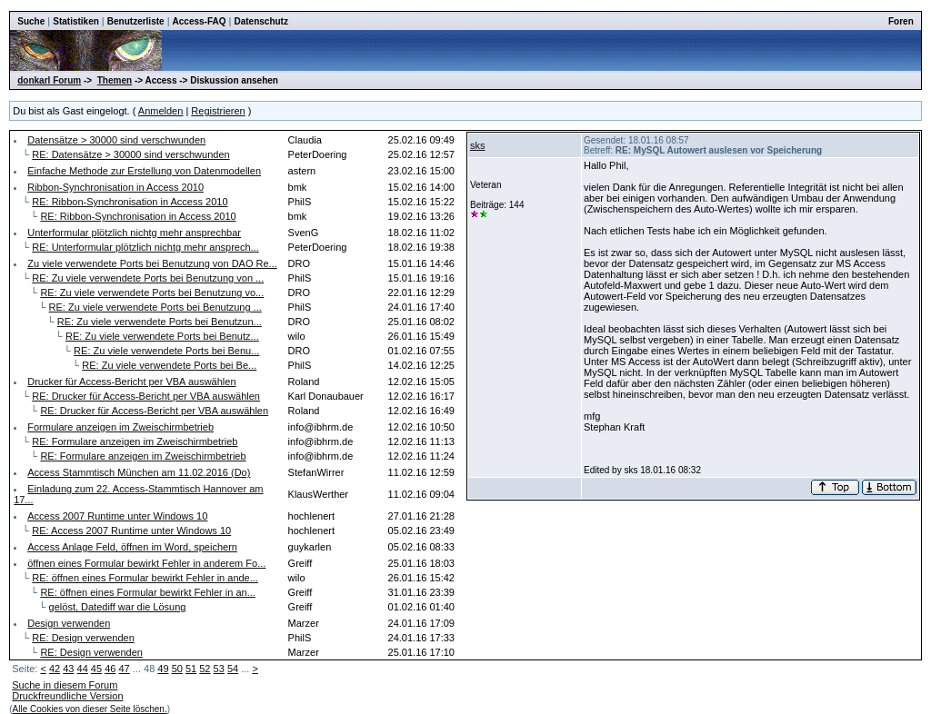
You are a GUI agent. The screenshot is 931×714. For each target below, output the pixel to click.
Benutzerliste (136, 21)
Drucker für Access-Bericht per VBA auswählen (131, 381)
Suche (31, 21)
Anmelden (161, 110)
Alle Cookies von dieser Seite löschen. (90, 709)
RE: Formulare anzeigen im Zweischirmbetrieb (134, 441)
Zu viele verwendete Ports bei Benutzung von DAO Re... (152, 263)
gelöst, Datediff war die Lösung (117, 606)
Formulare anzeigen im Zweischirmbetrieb (120, 426)
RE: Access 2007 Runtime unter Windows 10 (131, 530)
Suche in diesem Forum (64, 684)
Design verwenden (68, 623)
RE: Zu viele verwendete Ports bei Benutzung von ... (148, 278)
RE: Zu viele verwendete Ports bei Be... (169, 365)
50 (177, 668)
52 (204, 668)
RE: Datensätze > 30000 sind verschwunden (130, 154)
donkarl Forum (49, 80)
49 (162, 668)
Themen (114, 80)
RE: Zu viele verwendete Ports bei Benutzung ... (155, 307)
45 (96, 668)
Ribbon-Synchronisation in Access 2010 (115, 187)
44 (82, 668)
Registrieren (218, 110)
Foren (901, 21)
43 (68, 668)
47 (123, 668)
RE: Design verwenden (83, 637)
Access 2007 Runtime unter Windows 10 (117, 516)
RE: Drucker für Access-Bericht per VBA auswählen (146, 396)
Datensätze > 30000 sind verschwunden (116, 139)
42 (54, 668)
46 (110, 668)
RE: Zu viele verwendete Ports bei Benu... (166, 350)
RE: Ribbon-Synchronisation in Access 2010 (129, 201)
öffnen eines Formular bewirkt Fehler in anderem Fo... (146, 563)
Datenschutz (260, 21)
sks (478, 145)
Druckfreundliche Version (67, 695)
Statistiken (76, 21)
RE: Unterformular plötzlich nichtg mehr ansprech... (145, 247)
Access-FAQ (199, 21)
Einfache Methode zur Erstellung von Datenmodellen (144, 170)
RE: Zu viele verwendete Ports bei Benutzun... (159, 321)
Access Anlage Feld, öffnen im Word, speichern (132, 546)
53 (219, 668)
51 (190, 668)
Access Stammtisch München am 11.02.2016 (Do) (138, 472)
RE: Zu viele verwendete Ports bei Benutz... (162, 336)
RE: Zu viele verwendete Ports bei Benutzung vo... (152, 292)
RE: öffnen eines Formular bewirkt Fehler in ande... (145, 577)
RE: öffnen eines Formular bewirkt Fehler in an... (147, 592)
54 (232, 668)
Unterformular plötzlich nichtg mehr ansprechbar (134, 232)
